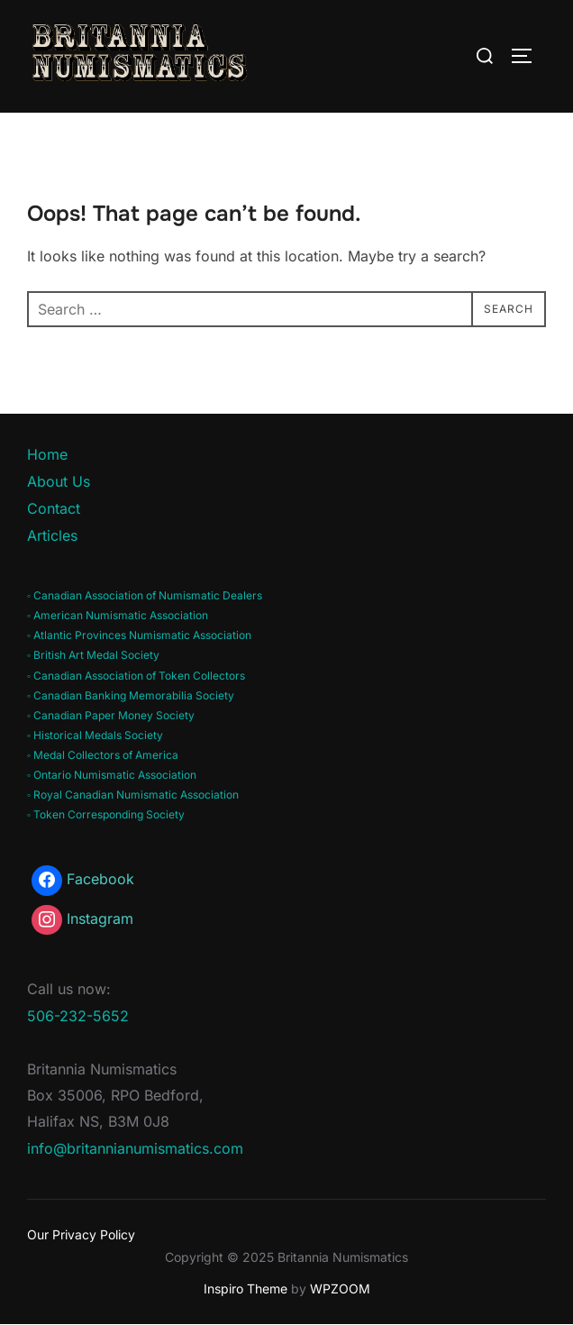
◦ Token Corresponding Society (106, 814)
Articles (52, 535)
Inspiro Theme (245, 1288)
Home (47, 454)
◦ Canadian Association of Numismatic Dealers (144, 595)
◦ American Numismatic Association (117, 615)
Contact (53, 508)
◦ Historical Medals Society (95, 735)
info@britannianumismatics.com (135, 1148)
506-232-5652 (78, 1016)
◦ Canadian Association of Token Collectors (136, 675)
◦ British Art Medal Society (93, 655)
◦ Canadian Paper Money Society (111, 715)
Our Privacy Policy (81, 1234)
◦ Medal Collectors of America (102, 755)
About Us (58, 481)
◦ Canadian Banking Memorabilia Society (130, 695)
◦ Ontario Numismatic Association (111, 774)
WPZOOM (340, 1288)
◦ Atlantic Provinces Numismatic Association (139, 635)
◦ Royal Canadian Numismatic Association (133, 794)
